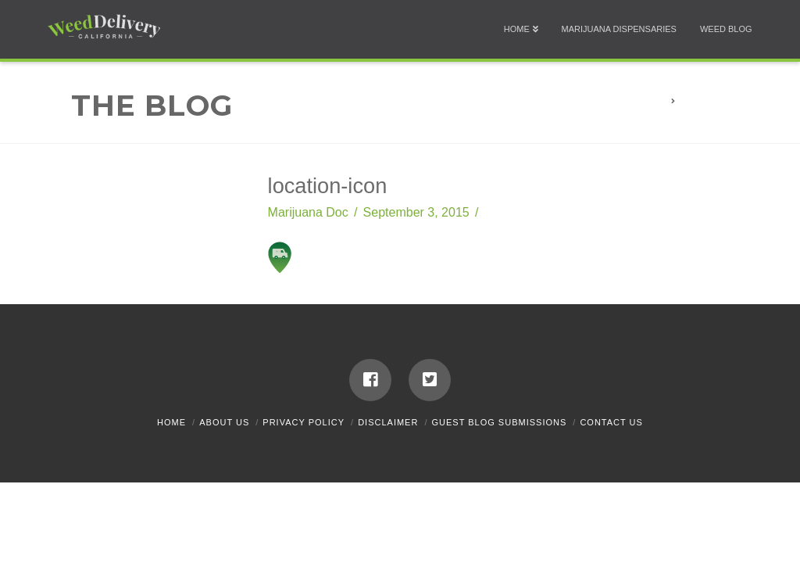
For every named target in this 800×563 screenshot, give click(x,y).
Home (171, 422)
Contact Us (611, 422)
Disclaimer (388, 422)
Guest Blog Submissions (499, 422)
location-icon (716, 101)
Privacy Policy (303, 422)
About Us (224, 422)
